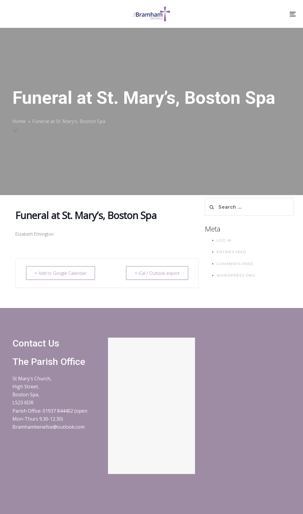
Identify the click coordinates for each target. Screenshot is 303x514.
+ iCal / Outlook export (157, 273)
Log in (224, 240)
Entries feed (231, 252)
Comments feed (235, 263)
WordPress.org (236, 275)
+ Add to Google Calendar (60, 273)
